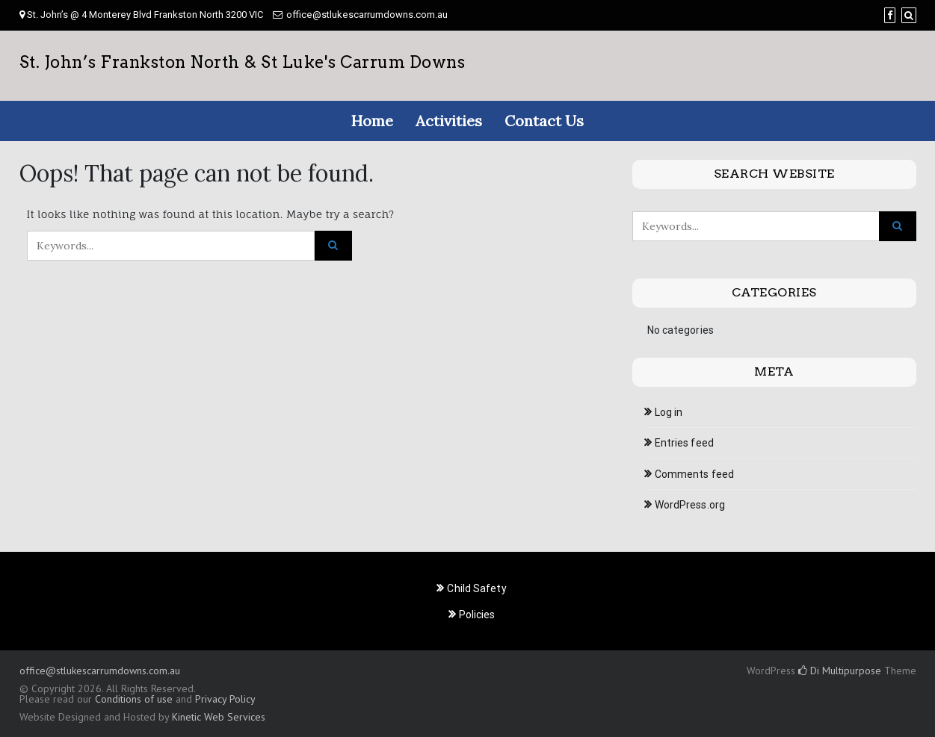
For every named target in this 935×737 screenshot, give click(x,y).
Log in (669, 412)
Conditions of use (134, 699)
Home (372, 120)
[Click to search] (333, 246)
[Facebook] (889, 15)
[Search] (908, 15)
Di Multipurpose (839, 670)
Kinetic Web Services (218, 717)
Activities (449, 120)
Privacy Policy (225, 699)
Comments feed (694, 474)
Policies (477, 615)
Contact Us (544, 120)
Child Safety (476, 588)
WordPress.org (690, 505)
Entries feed (684, 443)
